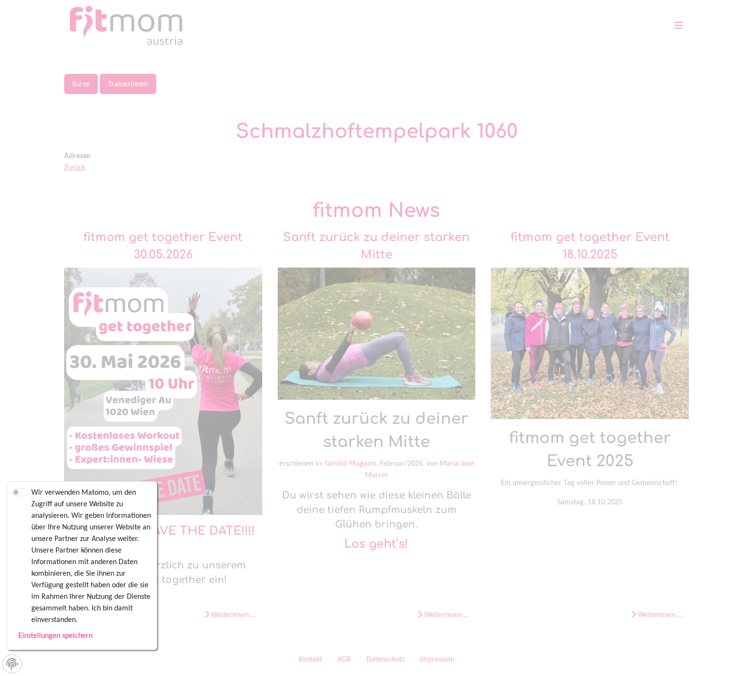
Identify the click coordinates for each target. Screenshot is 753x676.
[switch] (19, 492)
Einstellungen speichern (55, 635)
